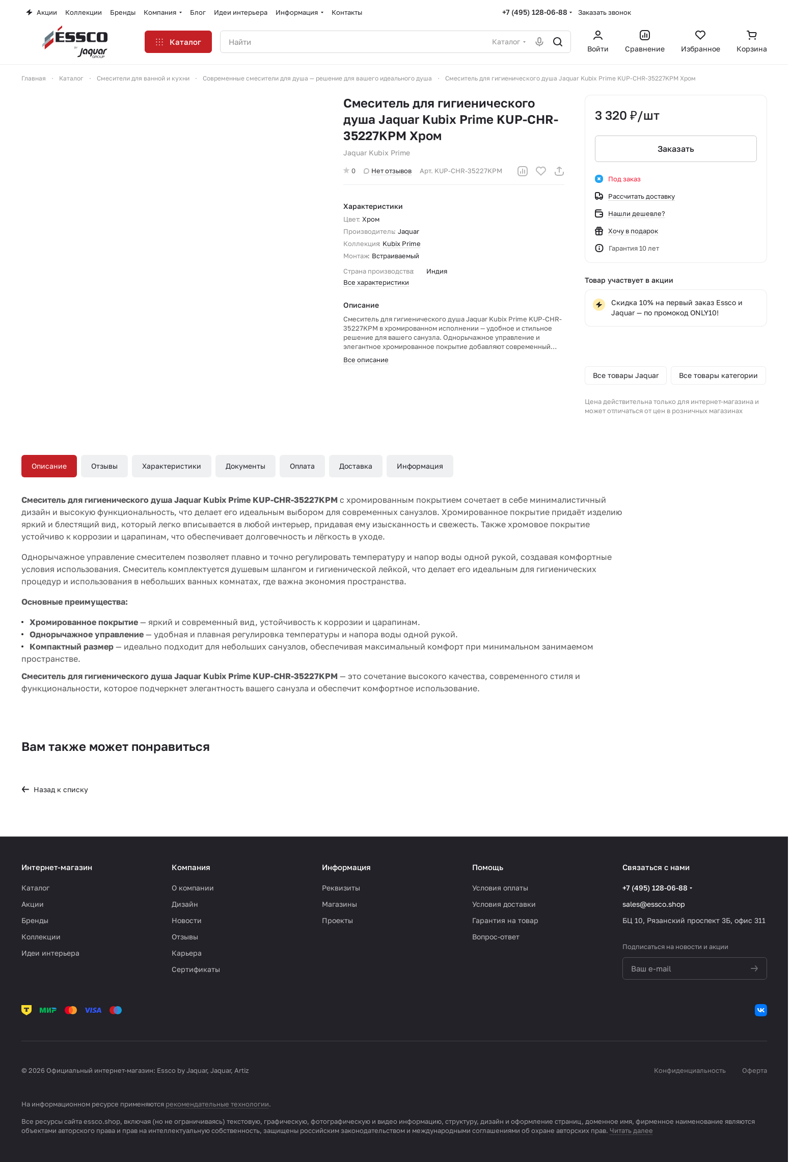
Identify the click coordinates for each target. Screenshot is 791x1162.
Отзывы (104, 466)
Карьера (187, 953)
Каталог (35, 887)
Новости (187, 920)
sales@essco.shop (653, 904)
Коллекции (41, 936)
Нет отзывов (388, 171)
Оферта (754, 1070)
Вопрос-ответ (496, 936)
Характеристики (171, 466)
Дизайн (185, 904)
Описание (49, 466)
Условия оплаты (500, 887)
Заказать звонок (604, 12)
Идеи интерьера (50, 953)
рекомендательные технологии (217, 1104)
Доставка (355, 466)
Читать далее (631, 1130)
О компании (193, 887)
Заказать (676, 149)
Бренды (34, 920)
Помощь (487, 867)
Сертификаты (196, 969)
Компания (191, 867)
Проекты (337, 920)
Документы (245, 466)
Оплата (302, 466)
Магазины (339, 904)
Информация (420, 466)
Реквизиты (341, 887)
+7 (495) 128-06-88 (534, 12)
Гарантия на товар (505, 920)
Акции (32, 904)
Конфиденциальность (690, 1070)
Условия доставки (504, 904)
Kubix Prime (402, 243)
